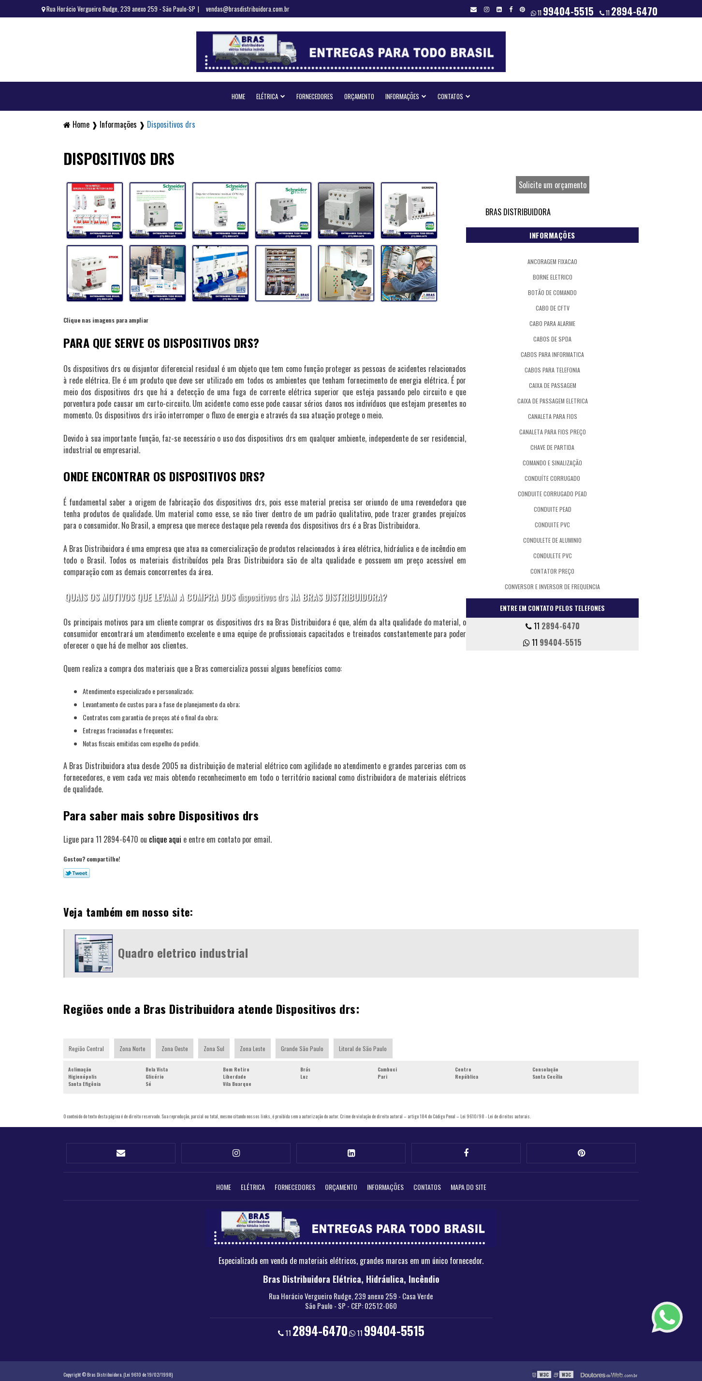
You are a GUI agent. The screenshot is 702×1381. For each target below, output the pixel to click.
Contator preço (552, 568)
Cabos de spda (552, 335)
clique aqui (165, 836)
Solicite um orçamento (552, 181)
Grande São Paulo (305, 1045)
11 (629, 11)
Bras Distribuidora (518, 208)
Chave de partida (552, 444)
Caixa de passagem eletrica (552, 397)
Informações (402, 93)
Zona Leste (254, 1045)
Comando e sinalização (552, 459)
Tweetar (76, 870)
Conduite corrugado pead (552, 490)
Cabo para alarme (552, 320)
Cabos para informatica (552, 351)
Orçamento (359, 93)
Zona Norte (133, 1045)
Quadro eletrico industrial (183, 949)
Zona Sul (215, 1045)
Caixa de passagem (552, 382)
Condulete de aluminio (552, 537)
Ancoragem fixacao (552, 258)
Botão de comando (552, 289)
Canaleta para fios (552, 413)
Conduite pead (552, 506)
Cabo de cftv (553, 304)
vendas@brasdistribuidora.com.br (248, 9)
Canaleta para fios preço (552, 428)
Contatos (450, 93)
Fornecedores (314, 93)
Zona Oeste (175, 1045)
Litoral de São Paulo (366, 1045)
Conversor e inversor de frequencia (552, 583)
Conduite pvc (552, 521)
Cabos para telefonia (552, 366)
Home (238, 93)
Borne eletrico (552, 273)
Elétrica (267, 93)
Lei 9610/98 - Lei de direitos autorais (495, 1112)
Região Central (86, 1045)
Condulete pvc (552, 552)
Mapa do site (468, 1180)
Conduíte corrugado (552, 475)
